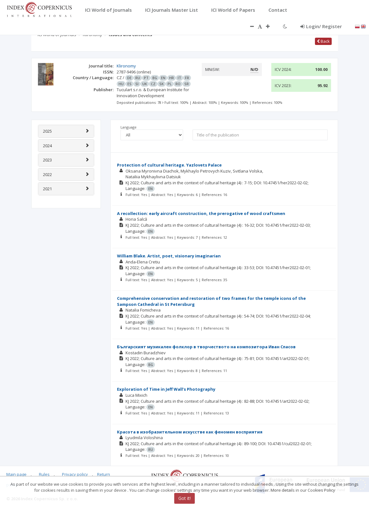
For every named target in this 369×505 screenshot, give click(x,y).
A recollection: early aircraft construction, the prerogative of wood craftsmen (201, 213)
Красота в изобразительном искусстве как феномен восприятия (189, 432)
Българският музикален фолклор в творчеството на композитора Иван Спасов (206, 347)
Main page (16, 474)
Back (323, 41)
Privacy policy (75, 474)
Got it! (184, 498)
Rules (44, 474)
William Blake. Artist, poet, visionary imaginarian (169, 256)
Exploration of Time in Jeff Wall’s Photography (166, 389)
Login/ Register (321, 26)
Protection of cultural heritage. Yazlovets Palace (169, 165)
